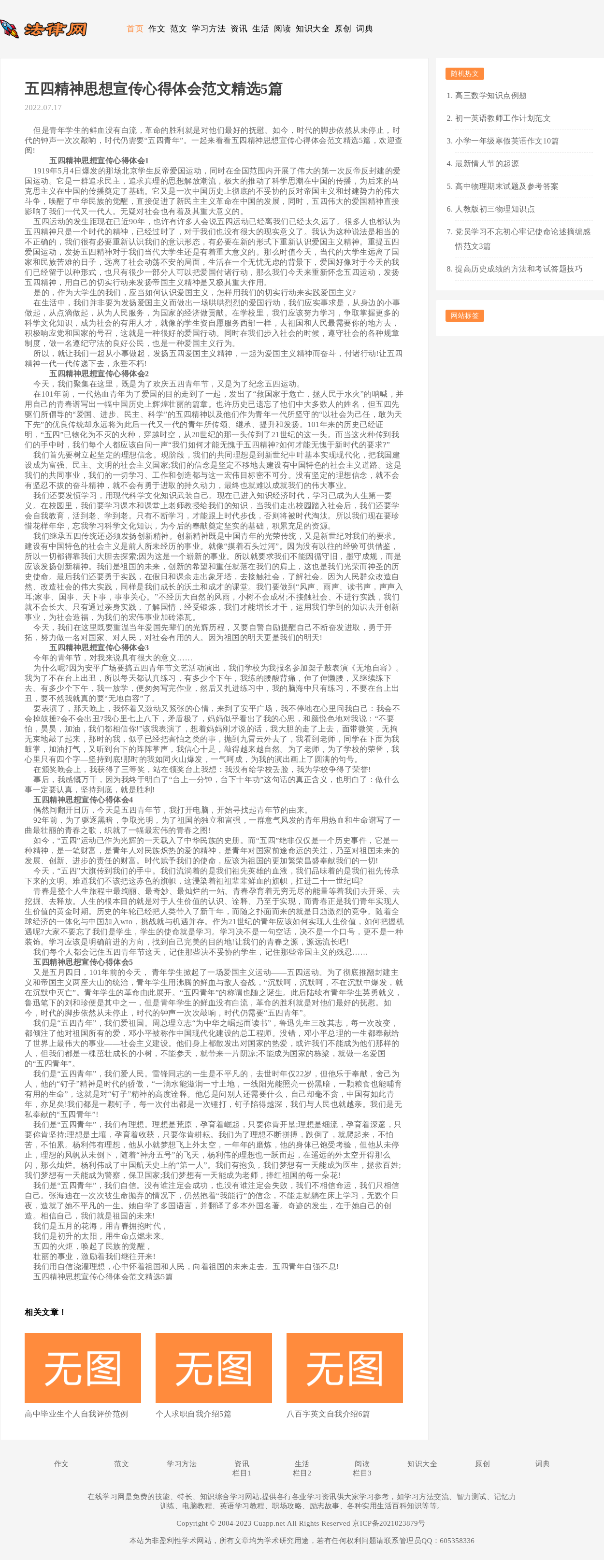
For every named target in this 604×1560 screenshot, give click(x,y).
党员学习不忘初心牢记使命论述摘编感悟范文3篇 (523, 239)
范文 (178, 28)
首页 (135, 28)
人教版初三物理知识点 (495, 209)
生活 (260, 28)
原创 (342, 28)
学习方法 (209, 28)
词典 (364, 28)
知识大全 (313, 28)
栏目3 (362, 1473)
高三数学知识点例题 (491, 95)
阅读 (282, 28)
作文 (156, 28)
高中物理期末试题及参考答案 (507, 186)
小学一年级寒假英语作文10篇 (507, 141)
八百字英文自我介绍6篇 (329, 1414)
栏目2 (302, 1473)
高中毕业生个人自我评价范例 (77, 1414)
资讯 (238, 28)
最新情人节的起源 (487, 163)
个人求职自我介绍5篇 (193, 1414)
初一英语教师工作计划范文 (503, 118)
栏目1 (241, 1473)
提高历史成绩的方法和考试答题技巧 (519, 269)
